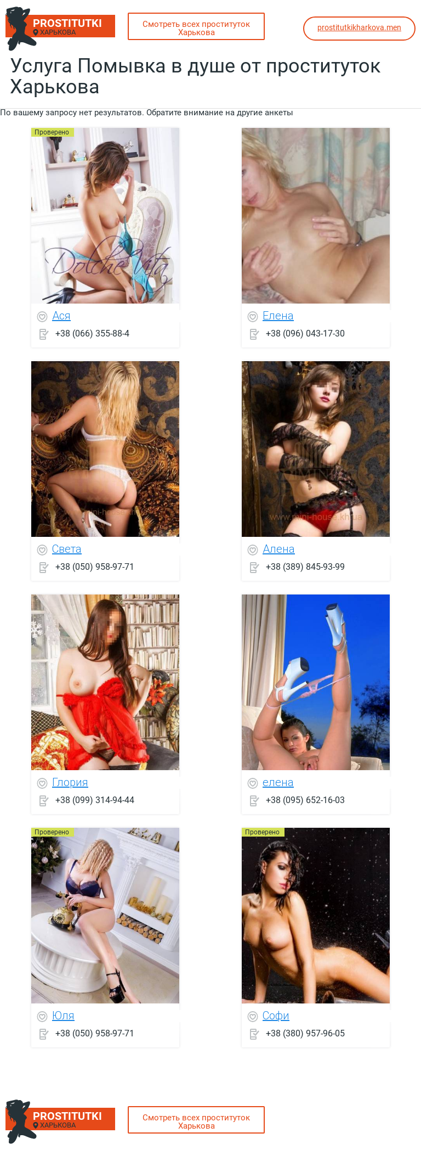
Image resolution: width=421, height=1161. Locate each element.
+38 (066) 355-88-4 (92, 333)
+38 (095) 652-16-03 (305, 800)
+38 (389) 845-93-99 (305, 567)
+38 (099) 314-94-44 (94, 800)
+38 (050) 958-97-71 (94, 567)
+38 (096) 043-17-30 (305, 333)
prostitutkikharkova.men (359, 27)
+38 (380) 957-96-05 (305, 1033)
